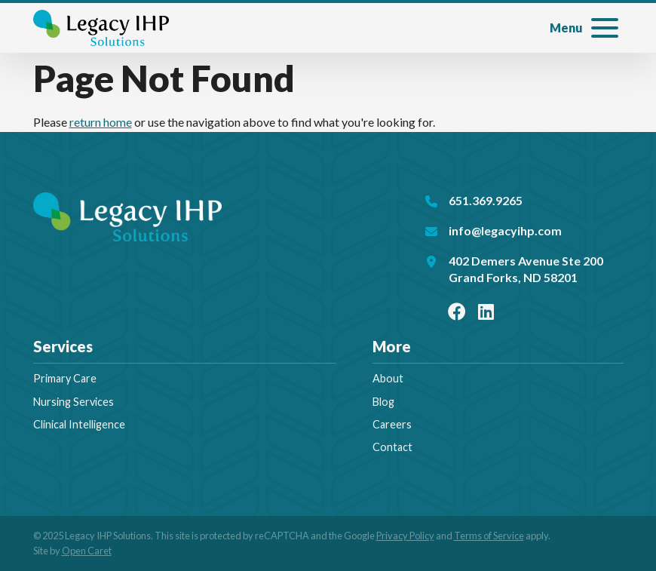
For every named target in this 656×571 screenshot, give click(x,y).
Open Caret (87, 551)
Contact (392, 447)
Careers (392, 424)
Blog (383, 401)
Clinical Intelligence (79, 424)
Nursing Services (73, 401)
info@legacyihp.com (505, 230)
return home (100, 122)
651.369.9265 (486, 200)
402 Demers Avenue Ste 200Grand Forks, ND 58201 (526, 268)
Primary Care (65, 378)
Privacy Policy (405, 536)
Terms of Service (489, 536)
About (387, 378)
